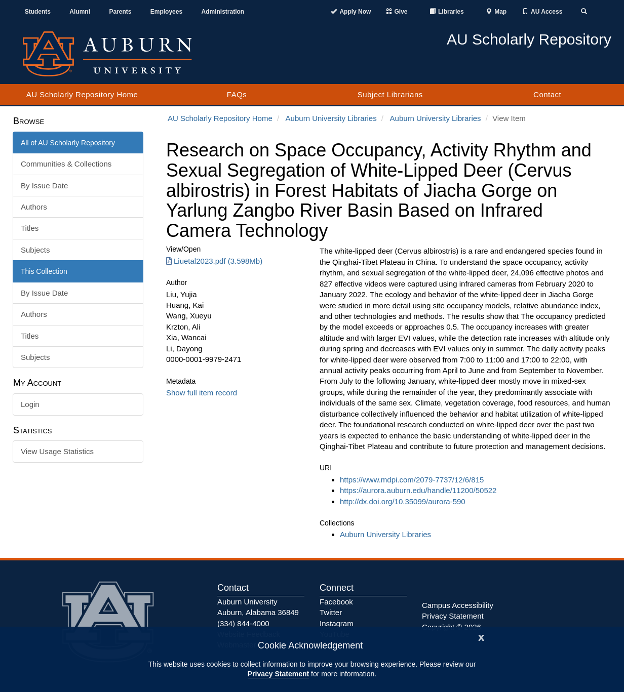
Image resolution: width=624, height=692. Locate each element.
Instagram (337, 623)
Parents (120, 11)
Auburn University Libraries (331, 118)
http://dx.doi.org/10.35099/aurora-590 (402, 501)
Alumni (79, 11)
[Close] (481, 636)
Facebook (336, 601)
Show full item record (201, 392)
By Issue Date (44, 185)
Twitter (331, 612)
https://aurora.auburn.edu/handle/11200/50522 (418, 490)
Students (38, 11)
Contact (547, 94)
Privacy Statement (278, 674)
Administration (222, 11)
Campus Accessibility (457, 605)
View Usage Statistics (57, 451)
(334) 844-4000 (243, 623)
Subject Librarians (390, 94)
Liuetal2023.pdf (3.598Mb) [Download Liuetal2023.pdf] (214, 261)
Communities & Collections (66, 163)
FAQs (237, 94)
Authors (34, 206)
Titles (29, 228)
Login (30, 404)
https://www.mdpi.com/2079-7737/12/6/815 (412, 479)
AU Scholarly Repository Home (82, 94)
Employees (166, 11)
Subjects (35, 250)
